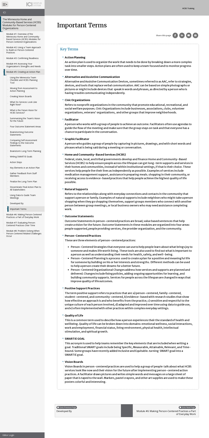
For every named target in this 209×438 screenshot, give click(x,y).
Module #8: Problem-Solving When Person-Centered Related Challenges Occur (23, 233)
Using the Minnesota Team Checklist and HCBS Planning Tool (23, 80)
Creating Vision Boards (21, 96)
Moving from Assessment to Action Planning (23, 89)
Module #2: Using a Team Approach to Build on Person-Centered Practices (23, 50)
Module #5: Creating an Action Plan (23, 71)
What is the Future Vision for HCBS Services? (23, 111)
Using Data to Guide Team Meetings (23, 196)
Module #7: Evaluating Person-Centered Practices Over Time (21, 224)
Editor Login (8, 435)
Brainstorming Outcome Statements (21, 133)
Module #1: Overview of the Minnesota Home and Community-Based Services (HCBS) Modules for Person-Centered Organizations (23, 38)
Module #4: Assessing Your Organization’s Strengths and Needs (23, 65)
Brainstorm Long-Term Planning (25, 151)
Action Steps (16, 162)
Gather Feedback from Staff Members (23, 174)
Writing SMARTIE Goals (21, 156)
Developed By (16, 203)
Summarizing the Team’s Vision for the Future (25, 119)
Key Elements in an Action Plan (25, 167)
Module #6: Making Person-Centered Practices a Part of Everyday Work (24, 216)
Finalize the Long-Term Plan (23, 181)
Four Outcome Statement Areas (25, 126)
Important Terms (18, 209)
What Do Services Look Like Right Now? (23, 103)
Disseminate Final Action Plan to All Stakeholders (25, 188)
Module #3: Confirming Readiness (22, 58)
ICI (4, 12)
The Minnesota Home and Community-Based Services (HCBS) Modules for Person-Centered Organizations (22, 24)
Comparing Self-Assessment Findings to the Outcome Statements (23, 143)
